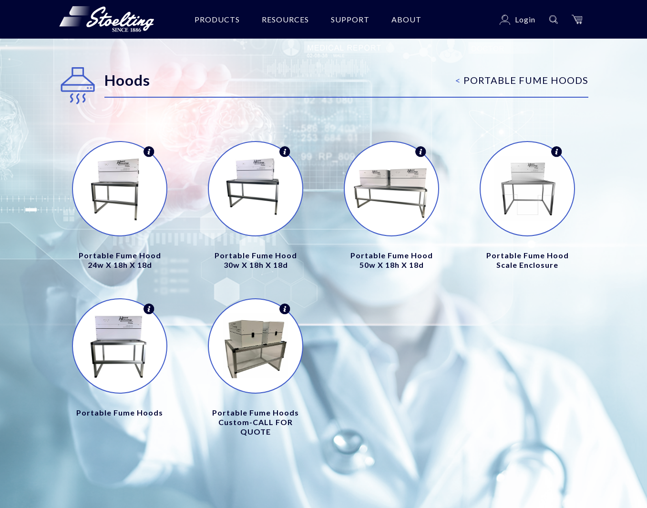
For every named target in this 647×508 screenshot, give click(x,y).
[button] (577, 19)
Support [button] (350, 19)
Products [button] (217, 19)
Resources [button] (285, 19)
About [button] (406, 19)
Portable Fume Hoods (521, 80)
